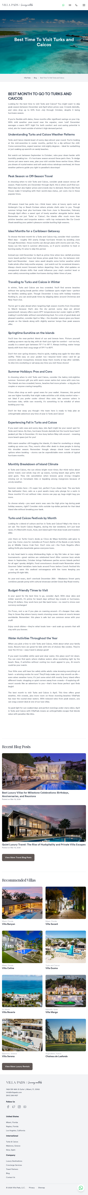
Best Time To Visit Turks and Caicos (52, 78)
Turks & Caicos (12, 1142)
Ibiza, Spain (10, 1150)
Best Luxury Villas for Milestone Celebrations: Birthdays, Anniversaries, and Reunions (35, 794)
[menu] (84, 5)
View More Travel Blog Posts (18, 857)
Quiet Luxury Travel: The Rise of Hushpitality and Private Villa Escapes (44, 844)
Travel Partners (12, 1169)
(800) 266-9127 (12, 1095)
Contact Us (10, 1177)
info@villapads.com (14, 1092)
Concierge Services (14, 1165)
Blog (35, 78)
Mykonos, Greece (13, 1146)
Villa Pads (27, 78)
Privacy (32, 1187)
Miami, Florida (12, 1122)
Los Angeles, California (15, 1130)
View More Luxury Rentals (17, 1066)
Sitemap (41, 1187)
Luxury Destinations (14, 1161)
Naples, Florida (12, 1126)
